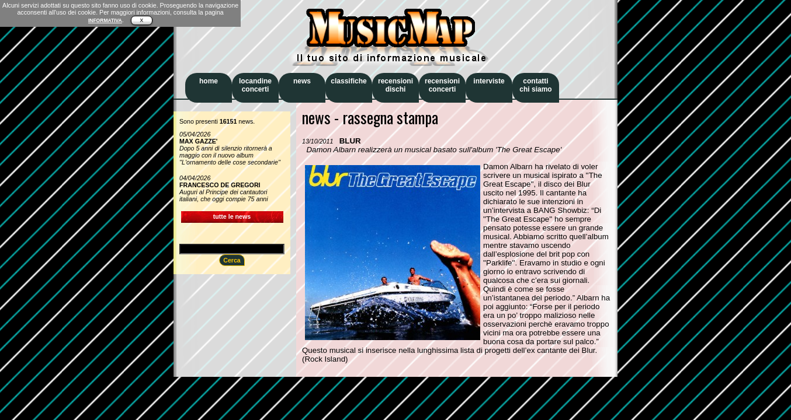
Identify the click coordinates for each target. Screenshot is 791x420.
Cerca (231, 260)
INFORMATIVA (105, 20)
